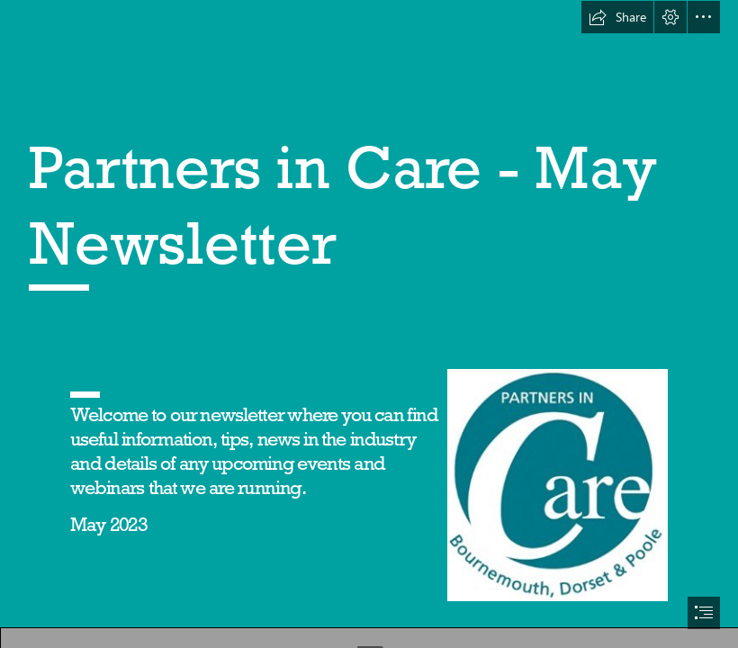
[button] (617, 17)
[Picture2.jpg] (556, 484)
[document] (369, 324)
